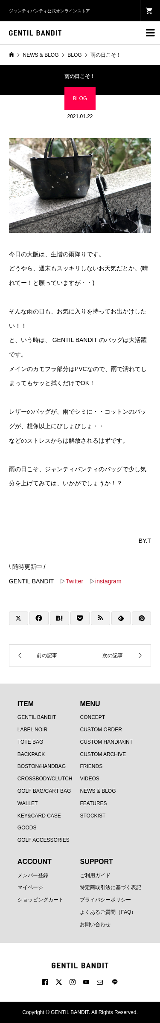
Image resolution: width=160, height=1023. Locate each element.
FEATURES (93, 803)
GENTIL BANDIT (36, 717)
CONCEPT (92, 717)
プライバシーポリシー (105, 900)
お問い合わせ (95, 924)
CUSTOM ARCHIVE (103, 754)
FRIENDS (91, 766)
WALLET (27, 803)
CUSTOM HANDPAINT (106, 742)
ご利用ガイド (95, 875)
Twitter (74, 581)
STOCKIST (92, 816)
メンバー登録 (32, 875)
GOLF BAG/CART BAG (44, 791)
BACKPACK (31, 754)
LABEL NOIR (32, 730)
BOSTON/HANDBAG (41, 766)
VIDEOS (89, 779)
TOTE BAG (30, 742)
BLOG (80, 98)
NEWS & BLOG (98, 791)
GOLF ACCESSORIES (43, 840)
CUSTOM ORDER (101, 730)
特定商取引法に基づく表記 (110, 887)
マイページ (30, 887)
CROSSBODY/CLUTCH (45, 779)
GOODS (27, 828)
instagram (108, 581)
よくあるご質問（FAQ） (108, 912)
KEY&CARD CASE (39, 816)
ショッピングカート (40, 900)
